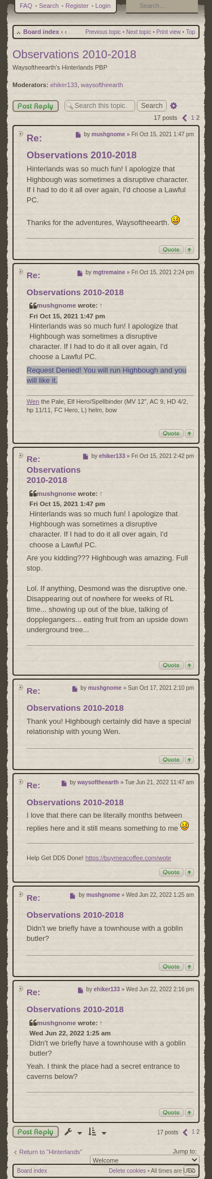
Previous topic (103, 32)
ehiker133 (63, 84)
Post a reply (35, 1132)
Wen (33, 401)
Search (49, 5)
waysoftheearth (102, 84)
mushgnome (108, 134)
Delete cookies (127, 1171)
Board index (41, 31)
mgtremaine (109, 272)
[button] (184, 117)
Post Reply (35, 106)
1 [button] (192, 117)
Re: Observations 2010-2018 (54, 469)
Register (77, 5)
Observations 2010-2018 (74, 54)
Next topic (138, 32)
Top (190, 32)
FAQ (26, 5)
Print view (168, 32)
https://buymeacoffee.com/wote (128, 857)
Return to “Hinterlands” (50, 1151)
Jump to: (185, 1151)
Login (103, 5)
